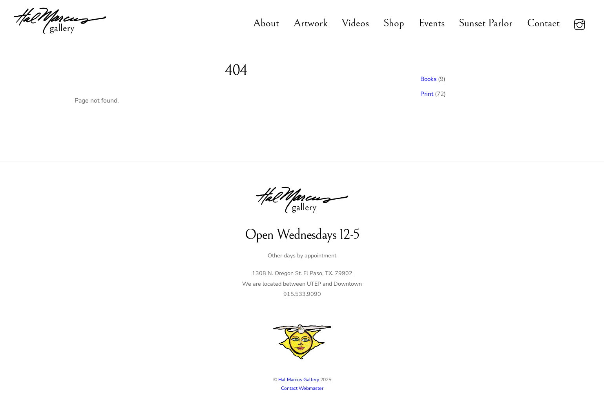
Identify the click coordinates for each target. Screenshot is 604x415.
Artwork (311, 23)
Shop (393, 23)
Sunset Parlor (486, 23)
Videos (355, 23)
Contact (543, 23)
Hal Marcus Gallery (298, 379)
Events (432, 23)
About (266, 23)
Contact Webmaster (302, 388)
